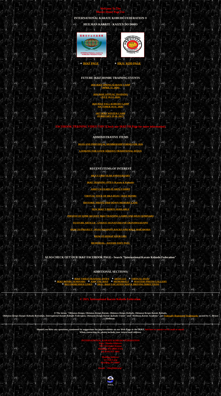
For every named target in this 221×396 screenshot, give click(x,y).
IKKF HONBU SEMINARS (71, 281)
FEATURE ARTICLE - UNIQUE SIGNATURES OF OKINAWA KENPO (110, 222)
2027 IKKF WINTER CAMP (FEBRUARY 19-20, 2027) (110, 114)
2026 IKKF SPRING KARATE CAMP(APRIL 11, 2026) (110, 86)
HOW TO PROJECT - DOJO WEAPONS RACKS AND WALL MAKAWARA (110, 229)
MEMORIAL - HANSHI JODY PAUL (110, 243)
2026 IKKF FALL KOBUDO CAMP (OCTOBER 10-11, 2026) (110, 105)
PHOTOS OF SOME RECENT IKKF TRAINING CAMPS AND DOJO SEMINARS (110, 216)
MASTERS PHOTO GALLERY (150, 281)
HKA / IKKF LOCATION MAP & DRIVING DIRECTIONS (128, 284)
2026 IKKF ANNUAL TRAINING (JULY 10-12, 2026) (110, 95)
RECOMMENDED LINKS (78, 284)
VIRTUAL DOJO (140, 278)
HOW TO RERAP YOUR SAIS (111, 236)
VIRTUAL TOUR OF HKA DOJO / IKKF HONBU (110, 196)
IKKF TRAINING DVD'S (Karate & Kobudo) (110, 182)
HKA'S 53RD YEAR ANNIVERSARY (110, 175)
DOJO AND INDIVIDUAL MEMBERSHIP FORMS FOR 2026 (110, 144)
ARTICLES (120, 278)
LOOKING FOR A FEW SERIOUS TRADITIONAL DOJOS (110, 151)
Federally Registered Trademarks (181, 315)
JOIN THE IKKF (99, 281)
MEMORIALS (121, 281)
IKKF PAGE (91, 63)
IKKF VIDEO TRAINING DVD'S (91, 278)
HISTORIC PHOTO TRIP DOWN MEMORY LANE (110, 202)
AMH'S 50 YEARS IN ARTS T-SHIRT (110, 189)
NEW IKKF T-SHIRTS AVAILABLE (110, 209)
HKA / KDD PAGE (129, 63)
